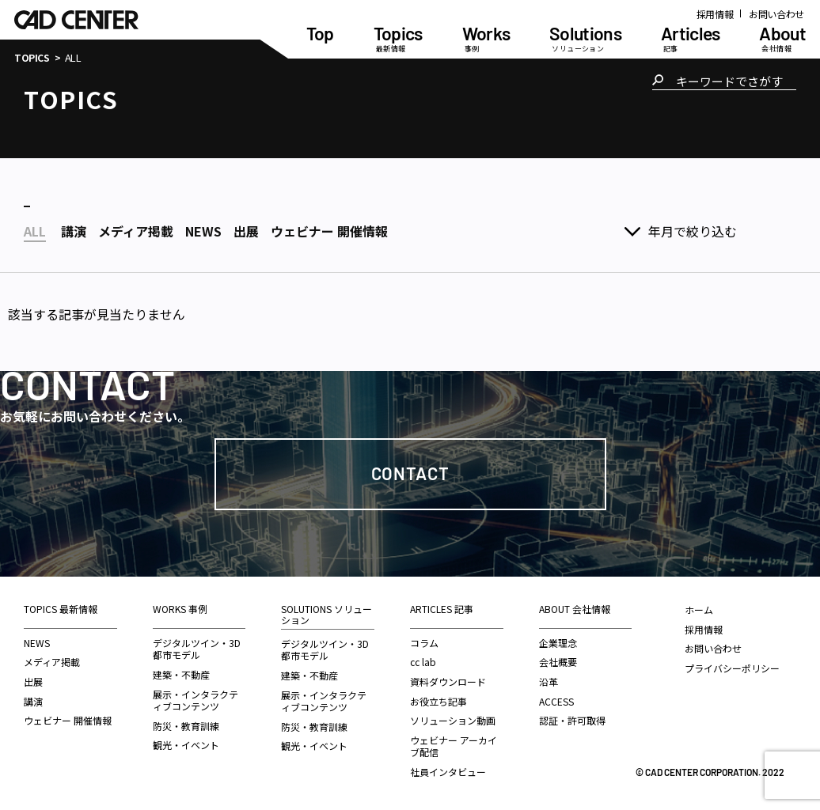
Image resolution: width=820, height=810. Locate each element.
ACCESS (556, 701)
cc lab (423, 661)
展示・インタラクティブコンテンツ (195, 700)
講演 (33, 701)
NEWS (37, 642)
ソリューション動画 (452, 720)
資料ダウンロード (448, 681)
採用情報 (715, 14)
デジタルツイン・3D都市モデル (197, 649)
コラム (424, 642)
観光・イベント (186, 744)
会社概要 (558, 661)
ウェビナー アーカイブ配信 (453, 746)
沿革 (548, 681)
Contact (410, 473)
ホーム (699, 609)
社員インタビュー (448, 771)
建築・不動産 (181, 674)
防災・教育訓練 (186, 725)
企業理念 (558, 642)
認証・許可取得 (572, 720)
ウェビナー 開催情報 (68, 720)
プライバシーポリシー (732, 668)
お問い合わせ (776, 14)
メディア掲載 (52, 661)
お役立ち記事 (438, 701)
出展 (33, 681)
